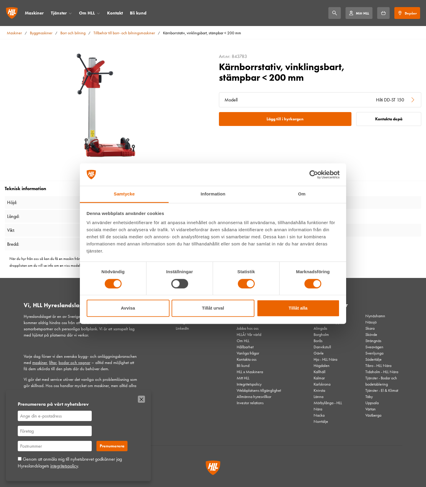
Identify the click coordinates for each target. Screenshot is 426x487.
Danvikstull (322, 347)
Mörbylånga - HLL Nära (328, 406)
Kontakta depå (388, 119)
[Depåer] (407, 13)
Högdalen (322, 365)
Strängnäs (373, 340)
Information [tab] (213, 194)
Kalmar (319, 378)
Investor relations (250, 402)
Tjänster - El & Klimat (381, 390)
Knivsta (319, 390)
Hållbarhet (245, 347)
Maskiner (34, 13)
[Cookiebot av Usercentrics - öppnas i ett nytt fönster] (314, 174)
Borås (318, 340)
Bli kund (138, 13)
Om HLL (87, 13)
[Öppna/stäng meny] (70, 13)
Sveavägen (374, 347)
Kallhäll (319, 371)
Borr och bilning (72, 32)
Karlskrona (322, 384)
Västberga (373, 415)
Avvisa (128, 308)
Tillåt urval (213, 308)
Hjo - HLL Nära (325, 359)
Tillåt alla (298, 308)
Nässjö (371, 322)
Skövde (371, 334)
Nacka (319, 415)
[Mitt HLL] (359, 13)
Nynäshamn (375, 315)
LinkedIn (182, 328)
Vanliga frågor (248, 353)
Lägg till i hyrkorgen (285, 119)
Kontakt (115, 13)
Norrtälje (321, 421)
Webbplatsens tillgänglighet (259, 390)
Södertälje (373, 359)
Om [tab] (301, 194)
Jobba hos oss (248, 328)
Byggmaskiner (41, 32)
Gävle (319, 353)
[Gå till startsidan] (12, 13)
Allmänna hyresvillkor (254, 396)
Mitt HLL (243, 378)
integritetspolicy (64, 466)
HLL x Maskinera (250, 371)
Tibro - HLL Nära (378, 365)
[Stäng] (141, 399)
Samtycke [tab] (124, 194)
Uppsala (372, 402)
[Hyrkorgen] (383, 13)
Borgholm (321, 334)
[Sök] (334, 13)
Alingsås (320, 328)
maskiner (39, 362)
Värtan (370, 409)
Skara (370, 328)
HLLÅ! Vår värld (249, 334)
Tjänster (59, 13)
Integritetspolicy (249, 384)
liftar (53, 362)
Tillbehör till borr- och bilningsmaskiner (124, 32)
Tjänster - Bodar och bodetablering (381, 381)
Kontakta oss (246, 359)
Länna (318, 396)
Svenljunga (374, 353)
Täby (369, 396)
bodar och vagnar (74, 362)
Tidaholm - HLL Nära (381, 371)
